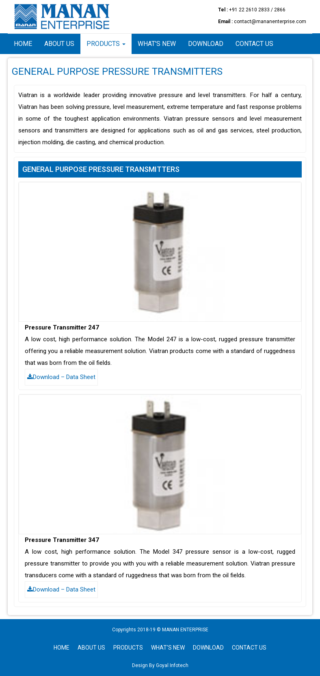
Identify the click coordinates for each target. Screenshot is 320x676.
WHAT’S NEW (168, 647)
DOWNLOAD (208, 647)
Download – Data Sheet (61, 377)
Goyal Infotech (171, 665)
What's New (157, 44)
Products (105, 44)
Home (23, 44)
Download (205, 44)
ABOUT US (91, 647)
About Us (59, 44)
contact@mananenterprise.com (270, 21)
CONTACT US (249, 647)
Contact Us (254, 44)
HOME (61, 647)
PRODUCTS (128, 647)
